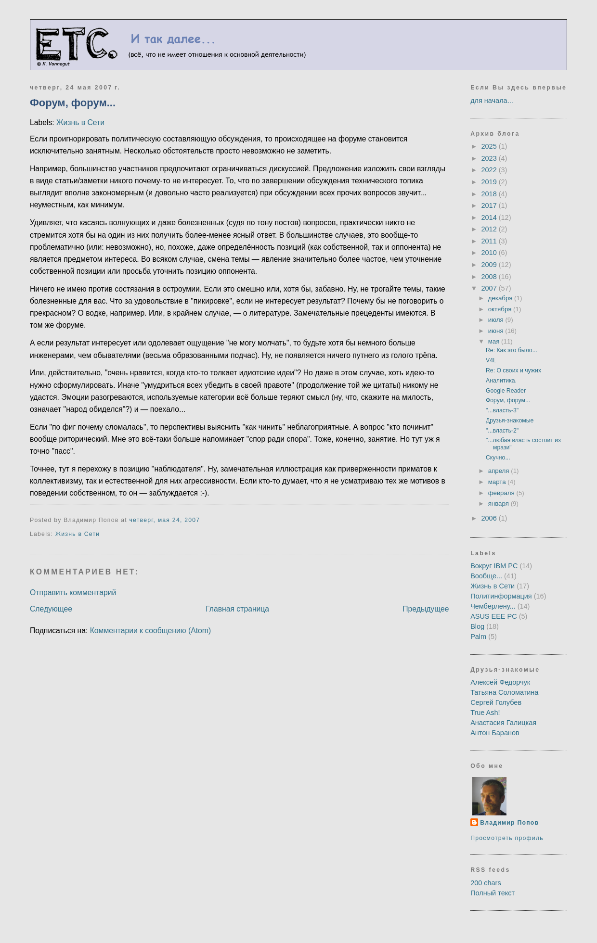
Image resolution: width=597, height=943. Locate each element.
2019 (490, 182)
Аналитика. (501, 380)
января (499, 503)
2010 (490, 252)
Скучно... (498, 457)
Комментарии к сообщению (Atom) (150, 630)
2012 (490, 229)
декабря (501, 298)
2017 (490, 205)
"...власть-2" (502, 430)
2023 (490, 158)
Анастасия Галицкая (503, 722)
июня (497, 330)
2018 (490, 194)
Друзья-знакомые (509, 420)
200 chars (485, 883)
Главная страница (237, 609)
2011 (490, 241)
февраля (502, 493)
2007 (490, 288)
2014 (490, 217)
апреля (499, 470)
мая (494, 341)
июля (497, 319)
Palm (478, 636)
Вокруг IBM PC (494, 566)
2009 (490, 264)
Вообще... (486, 576)
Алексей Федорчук (500, 682)
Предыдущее (425, 609)
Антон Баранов (494, 733)
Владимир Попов (509, 822)
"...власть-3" (502, 410)
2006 (490, 518)
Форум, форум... (73, 103)
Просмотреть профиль (507, 838)
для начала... (491, 100)
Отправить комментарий (73, 592)
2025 (490, 146)
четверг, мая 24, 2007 (164, 520)
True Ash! (485, 712)
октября (500, 309)
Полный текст (492, 893)
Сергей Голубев (495, 702)
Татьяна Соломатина (504, 692)
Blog (477, 626)
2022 (490, 170)
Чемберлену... (493, 606)
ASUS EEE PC (493, 616)
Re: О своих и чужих (513, 370)
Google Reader (506, 390)
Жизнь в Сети (80, 122)
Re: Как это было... (511, 350)
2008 (490, 276)
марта (498, 481)
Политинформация (501, 596)
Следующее (51, 609)
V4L (491, 360)
